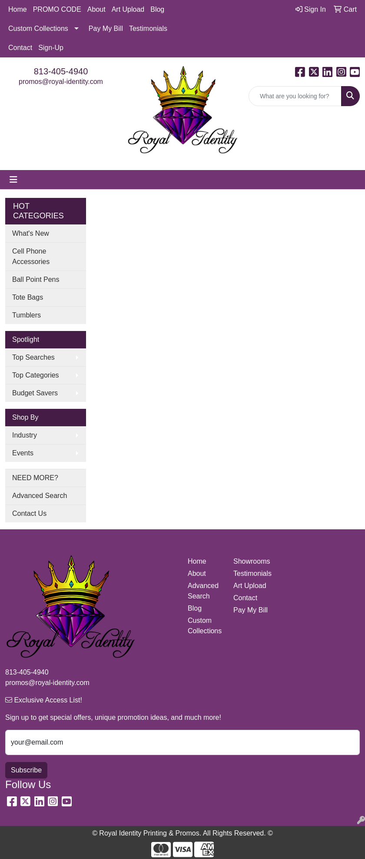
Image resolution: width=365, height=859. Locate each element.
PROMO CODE (57, 9)
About (96, 9)
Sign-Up (50, 47)
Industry (24, 435)
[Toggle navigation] (13, 180)
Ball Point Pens (36, 279)
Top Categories (35, 375)
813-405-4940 (61, 71)
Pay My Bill (106, 28)
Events (22, 453)
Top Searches (33, 357)
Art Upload (128, 9)
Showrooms (251, 561)
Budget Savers (35, 393)
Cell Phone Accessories (31, 256)
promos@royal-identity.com (61, 81)
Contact (20, 47)
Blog (157, 9)
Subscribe (26, 770)
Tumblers (26, 315)
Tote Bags (27, 297)
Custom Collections (38, 28)
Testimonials (148, 28)
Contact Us (29, 513)
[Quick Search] (295, 96)
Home (17, 9)
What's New (30, 233)
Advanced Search (39, 495)
